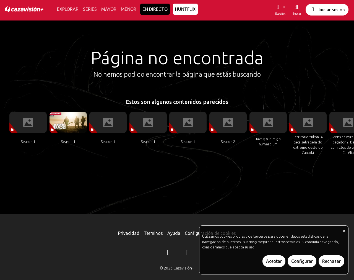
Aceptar (274, 261)
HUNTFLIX (185, 9)
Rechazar (331, 261)
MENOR (128, 9)
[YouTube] (187, 253)
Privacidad (128, 233)
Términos (153, 233)
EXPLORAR (68, 9)
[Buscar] (296, 9)
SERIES (90, 9)
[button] (280, 9)
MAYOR (108, 9)
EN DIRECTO (155, 9)
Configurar (302, 261)
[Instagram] (167, 253)
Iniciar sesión (327, 9)
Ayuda (173, 233)
